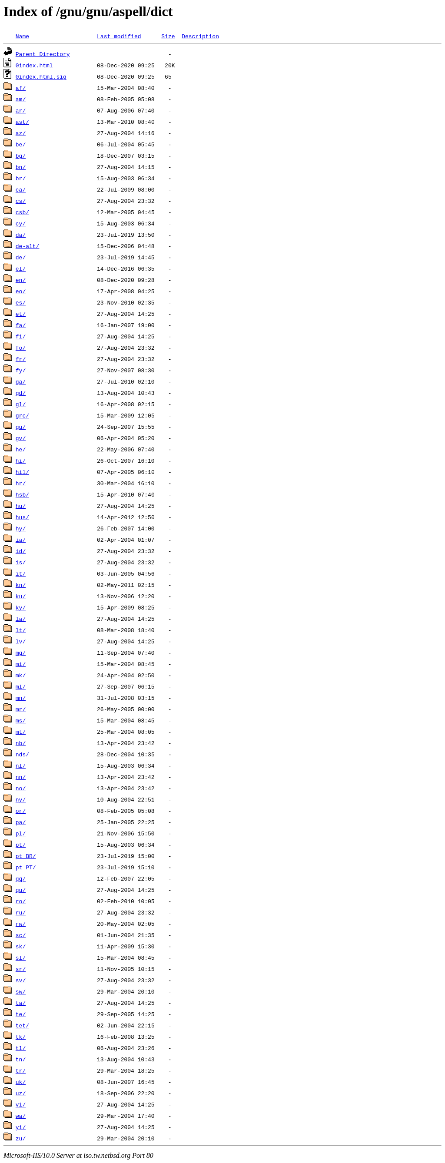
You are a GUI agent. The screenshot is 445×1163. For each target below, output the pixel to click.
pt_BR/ (26, 856)
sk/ (21, 946)
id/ (21, 551)
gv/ (21, 438)
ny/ (21, 799)
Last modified (119, 36)
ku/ (21, 596)
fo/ (21, 347)
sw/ (21, 991)
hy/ (21, 528)
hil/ (22, 472)
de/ (21, 257)
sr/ (21, 969)
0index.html (34, 65)
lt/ (21, 630)
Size (168, 36)
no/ (21, 788)
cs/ (21, 201)
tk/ (21, 1036)
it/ (21, 573)
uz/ (21, 1093)
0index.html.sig (41, 76)
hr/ (21, 483)
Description (200, 36)
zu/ (21, 1138)
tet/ (22, 1025)
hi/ (21, 460)
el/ (21, 268)
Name (22, 36)
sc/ (21, 935)
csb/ (22, 212)
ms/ (21, 720)
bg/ (21, 155)
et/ (21, 314)
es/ (21, 302)
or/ (21, 811)
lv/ (21, 641)
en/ (21, 280)
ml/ (21, 686)
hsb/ (22, 494)
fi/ (21, 336)
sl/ (21, 957)
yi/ (21, 1127)
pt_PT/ (26, 867)
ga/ (21, 381)
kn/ (21, 585)
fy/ (21, 370)
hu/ (21, 506)
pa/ (21, 822)
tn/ (21, 1059)
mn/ (21, 698)
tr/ (21, 1070)
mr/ (21, 709)
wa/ (21, 1116)
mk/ (21, 675)
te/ (21, 1014)
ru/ (21, 912)
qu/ (21, 890)
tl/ (21, 1048)
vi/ (21, 1104)
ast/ (22, 122)
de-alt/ (28, 246)
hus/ (22, 517)
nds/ (22, 754)
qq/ (21, 878)
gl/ (21, 404)
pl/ (21, 833)
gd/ (21, 393)
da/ (21, 235)
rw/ (21, 924)
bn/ (21, 167)
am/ (21, 99)
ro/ (21, 901)
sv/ (21, 980)
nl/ (21, 765)
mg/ (21, 652)
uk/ (21, 1082)
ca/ (21, 189)
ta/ (21, 1003)
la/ (21, 619)
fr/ (21, 359)
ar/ (21, 110)
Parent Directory (43, 54)
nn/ (21, 777)
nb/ (21, 743)
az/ (21, 133)
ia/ (21, 539)
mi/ (21, 664)
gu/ (21, 427)
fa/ (21, 325)
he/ (21, 449)
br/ (21, 178)
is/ (21, 562)
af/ (21, 88)
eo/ (21, 291)
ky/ (21, 607)
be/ (21, 144)
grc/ (22, 415)
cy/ (21, 223)
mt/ (21, 732)
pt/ (21, 844)
